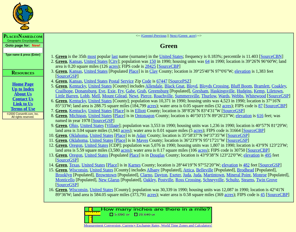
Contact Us (23, 99)
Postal (114, 81)
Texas (74, 165)
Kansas (75, 61)
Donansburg (85, 91)
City (114, 61)
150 (152, 61)
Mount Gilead (114, 96)
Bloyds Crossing (214, 86)
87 (260, 105)
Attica (188, 170)
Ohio (73, 125)
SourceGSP (67, 76)
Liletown (275, 91)
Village (112, 125)
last (115, 56)
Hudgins (244, 91)
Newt (134, 96)
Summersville (187, 96)
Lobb (84, 96)
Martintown (214, 174)
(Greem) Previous (154, 35)
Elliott (140, 110)
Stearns (247, 179)
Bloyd (192, 86)
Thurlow (208, 96)
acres (113, 66)
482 (246, 165)
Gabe (130, 91)
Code (146, 81)
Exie (111, 91)
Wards (223, 96)
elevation (243, 71)
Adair (141, 135)
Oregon (75, 145)
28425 (150, 66)
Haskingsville (222, 91)
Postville (165, 179)
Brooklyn (63, 174)
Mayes (142, 140)
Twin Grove (266, 179)
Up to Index (23, 89)
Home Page (23, 84)
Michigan (77, 115)
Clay (154, 71)
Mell (96, 96)
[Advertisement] (169, 16)
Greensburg (158, 91)
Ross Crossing (188, 179)
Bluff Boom (241, 86)
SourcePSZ (180, 81)
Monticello (65, 179)
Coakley (279, 86)
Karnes (134, 165)
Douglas (157, 155)
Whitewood (256, 96)
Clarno (146, 174)
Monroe (260, 174)
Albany (153, 170)
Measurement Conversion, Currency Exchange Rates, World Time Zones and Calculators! (148, 225)
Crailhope (64, 91)
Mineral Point (238, 174)
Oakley (149, 179)
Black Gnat (174, 86)
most (92, 56)
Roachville (163, 96)
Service (127, 81)
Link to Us (23, 103)
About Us (23, 94)
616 (260, 115)
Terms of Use (23, 108)
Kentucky (77, 86)
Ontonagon (144, 115)
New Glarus (109, 179)
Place (134, 71)
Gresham (200, 91)
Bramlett (261, 86)
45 (263, 194)
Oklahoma (78, 135)
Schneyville (213, 179)
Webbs (237, 96)
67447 (161, 81)
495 (268, 155)
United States (171, 56)
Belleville (204, 170)
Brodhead (245, 170)
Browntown (106, 174)
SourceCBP (169, 66)
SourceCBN (271, 56)
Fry (120, 91)
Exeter (175, 174)
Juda (187, 174)
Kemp (259, 91)
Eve (101, 91)
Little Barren (66, 96)
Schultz (232, 179)
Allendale (153, 86)
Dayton (160, 174)
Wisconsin (78, 170)
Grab (141, 91)
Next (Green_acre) (183, 35)
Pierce (145, 96)
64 (207, 61)
